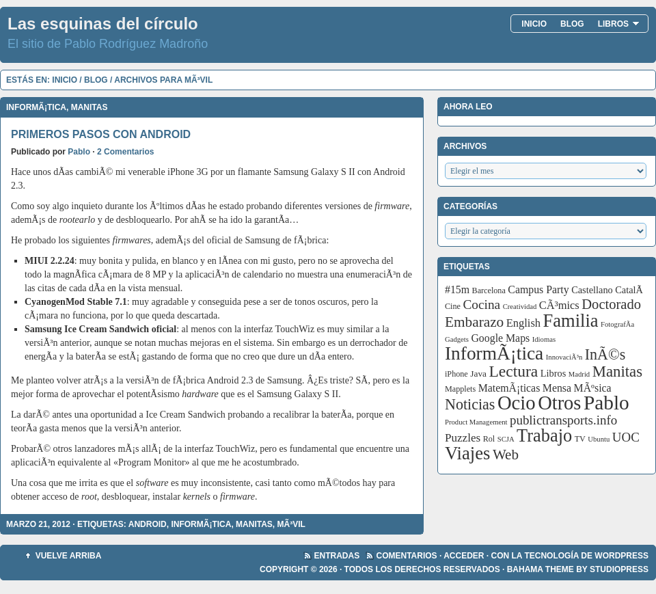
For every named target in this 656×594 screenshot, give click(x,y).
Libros (619, 24)
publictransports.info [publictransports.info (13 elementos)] (563, 420)
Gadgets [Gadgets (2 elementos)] (457, 339)
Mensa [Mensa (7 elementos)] (557, 388)
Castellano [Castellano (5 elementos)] (592, 289)
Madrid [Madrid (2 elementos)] (579, 374)
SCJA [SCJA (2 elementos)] (506, 439)
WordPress (621, 556)
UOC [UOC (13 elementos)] (626, 437)
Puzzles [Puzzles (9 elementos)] (462, 437)
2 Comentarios (125, 152)
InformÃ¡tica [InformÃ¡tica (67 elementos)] (494, 353)
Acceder (463, 556)
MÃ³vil (291, 524)
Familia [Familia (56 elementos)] (571, 320)
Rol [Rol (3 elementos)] (489, 439)
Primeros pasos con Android (101, 134)
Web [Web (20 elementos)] (506, 454)
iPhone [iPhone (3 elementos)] (456, 374)
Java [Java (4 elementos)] (478, 373)
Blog (572, 24)
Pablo (79, 152)
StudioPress (619, 569)
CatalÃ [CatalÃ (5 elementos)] (630, 289)
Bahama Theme (540, 569)
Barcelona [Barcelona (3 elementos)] (489, 290)
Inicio (534, 24)
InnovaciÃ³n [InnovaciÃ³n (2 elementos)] (564, 357)
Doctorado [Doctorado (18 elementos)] (611, 304)
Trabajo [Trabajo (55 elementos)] (544, 436)
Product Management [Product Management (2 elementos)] (476, 422)
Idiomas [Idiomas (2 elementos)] (544, 339)
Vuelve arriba (69, 556)
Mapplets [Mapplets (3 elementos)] (460, 389)
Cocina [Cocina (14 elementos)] (481, 304)
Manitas (89, 107)
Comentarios (407, 556)
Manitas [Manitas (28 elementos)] (617, 371)
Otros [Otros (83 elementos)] (559, 403)
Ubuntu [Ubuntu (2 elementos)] (599, 439)
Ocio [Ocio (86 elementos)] (516, 403)
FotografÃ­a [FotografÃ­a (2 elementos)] (617, 324)
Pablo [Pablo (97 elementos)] (606, 403)
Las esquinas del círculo (103, 23)
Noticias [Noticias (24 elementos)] (470, 404)
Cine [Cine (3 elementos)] (453, 306)
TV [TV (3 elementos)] (580, 439)
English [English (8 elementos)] (523, 322)
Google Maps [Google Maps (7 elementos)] (500, 338)
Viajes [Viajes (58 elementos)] (467, 453)
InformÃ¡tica (36, 107)
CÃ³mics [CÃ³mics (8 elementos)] (559, 305)
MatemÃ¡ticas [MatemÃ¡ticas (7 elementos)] (509, 388)
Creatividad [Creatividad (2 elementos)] (520, 306)
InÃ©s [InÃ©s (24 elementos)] (605, 354)
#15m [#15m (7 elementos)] (457, 289)
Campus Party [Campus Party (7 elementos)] (538, 289)
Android (147, 524)
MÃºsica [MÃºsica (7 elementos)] (593, 388)
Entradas (337, 556)
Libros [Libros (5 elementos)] (553, 373)
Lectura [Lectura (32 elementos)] (513, 371)
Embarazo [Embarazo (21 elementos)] (474, 322)
